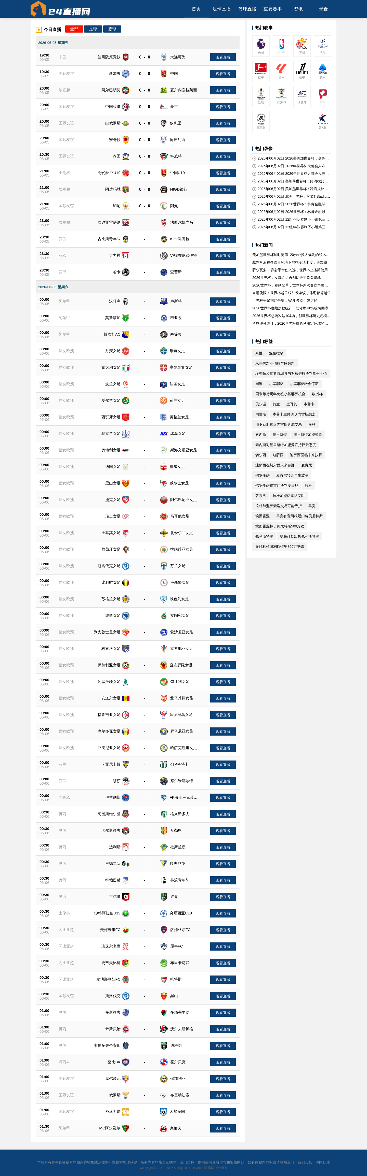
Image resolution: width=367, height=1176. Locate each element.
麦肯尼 (306, 465)
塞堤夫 (176, 334)
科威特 (176, 156)
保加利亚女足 (109, 665)
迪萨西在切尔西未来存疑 (275, 465)
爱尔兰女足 (111, 400)
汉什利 (115, 301)
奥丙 (62, 814)
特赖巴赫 (113, 880)
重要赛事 (273, 8)
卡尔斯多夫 (111, 830)
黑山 (174, 996)
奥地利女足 (111, 450)
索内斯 (260, 435)
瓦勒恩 (176, 830)
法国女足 (177, 384)
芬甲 (62, 272)
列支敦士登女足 (107, 632)
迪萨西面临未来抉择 (306, 455)
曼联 (312, 424)
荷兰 (276, 404)
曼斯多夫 (113, 1012)
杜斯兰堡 (178, 847)
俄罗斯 (115, 1095)
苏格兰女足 (111, 599)
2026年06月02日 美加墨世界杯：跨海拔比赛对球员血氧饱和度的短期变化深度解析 (290, 181)
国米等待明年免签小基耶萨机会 (280, 394)
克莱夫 (175, 1128)
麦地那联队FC (108, 979)
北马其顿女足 (181, 698)
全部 (74, 29)
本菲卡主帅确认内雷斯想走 (294, 414)
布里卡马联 (179, 962)
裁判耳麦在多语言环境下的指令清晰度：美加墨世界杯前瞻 (291, 262)
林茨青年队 (179, 880)
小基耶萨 (276, 384)
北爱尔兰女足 (181, 532)
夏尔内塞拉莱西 (183, 90)
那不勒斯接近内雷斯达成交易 (278, 424)
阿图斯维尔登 (109, 814)
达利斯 (115, 847)
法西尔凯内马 (181, 222)
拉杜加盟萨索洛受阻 (289, 496)
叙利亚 (175, 123)
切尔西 (260, 455)
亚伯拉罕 (276, 353)
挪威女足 (177, 466)
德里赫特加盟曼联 (308, 435)
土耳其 (291, 404)
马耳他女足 (179, 516)
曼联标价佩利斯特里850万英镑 (279, 546)
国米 (259, 384)
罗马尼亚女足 (181, 731)
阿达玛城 (113, 189)
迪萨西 (278, 455)
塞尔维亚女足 (181, 367)
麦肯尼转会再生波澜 (292, 475)
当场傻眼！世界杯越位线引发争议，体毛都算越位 (291, 293)
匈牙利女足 (179, 681)
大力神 (115, 255)
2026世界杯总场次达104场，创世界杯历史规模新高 (291, 316)
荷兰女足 (177, 400)
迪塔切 (176, 1045)
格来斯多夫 (179, 814)
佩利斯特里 (264, 536)
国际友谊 (66, 73)
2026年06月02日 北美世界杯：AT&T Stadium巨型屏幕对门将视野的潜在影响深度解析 (291, 196)
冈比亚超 (66, 929)
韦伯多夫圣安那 (107, 1045)
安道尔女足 (111, 698)
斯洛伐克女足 (109, 566)
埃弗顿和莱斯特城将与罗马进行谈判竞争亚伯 (291, 373)
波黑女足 (113, 615)
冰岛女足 (178, 433)
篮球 (112, 29)
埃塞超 (64, 90)
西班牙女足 (111, 417)
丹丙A (64, 1062)
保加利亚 (178, 1078)
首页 (196, 8)
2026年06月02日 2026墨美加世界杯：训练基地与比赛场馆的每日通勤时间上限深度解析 (290, 158)
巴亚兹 (176, 317)
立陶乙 (64, 797)
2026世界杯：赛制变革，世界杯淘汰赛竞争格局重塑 (290, 285)
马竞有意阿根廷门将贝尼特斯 (299, 516)
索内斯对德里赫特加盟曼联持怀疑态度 (285, 445)
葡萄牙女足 (111, 549)
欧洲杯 (317, 394)
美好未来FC (110, 929)
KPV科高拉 (179, 239)
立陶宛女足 (179, 615)
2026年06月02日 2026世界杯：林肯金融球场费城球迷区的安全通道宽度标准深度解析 (290, 204)
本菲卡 (309, 404)
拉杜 (308, 485)
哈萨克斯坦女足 (183, 747)
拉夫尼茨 (177, 863)
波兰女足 (113, 384)
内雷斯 (260, 414)
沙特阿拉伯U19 (107, 913)
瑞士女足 (113, 516)
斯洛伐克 (113, 996)
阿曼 (174, 206)
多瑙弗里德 (179, 1012)
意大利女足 (111, 367)
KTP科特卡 (179, 764)
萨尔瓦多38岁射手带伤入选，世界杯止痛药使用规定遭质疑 (291, 270)
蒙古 (174, 106)
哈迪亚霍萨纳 (109, 222)
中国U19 (177, 172)
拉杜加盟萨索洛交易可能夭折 (278, 506)
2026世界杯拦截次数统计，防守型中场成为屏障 (290, 308)
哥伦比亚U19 (109, 172)
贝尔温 (260, 404)
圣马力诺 (113, 1111)
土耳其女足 (111, 532)
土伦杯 (64, 172)
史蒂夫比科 (111, 962)
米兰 (259, 353)
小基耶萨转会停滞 (304, 384)
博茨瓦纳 (177, 139)
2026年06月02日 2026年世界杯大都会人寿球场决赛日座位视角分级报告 (290, 166)
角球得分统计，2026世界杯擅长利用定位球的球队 (290, 323)
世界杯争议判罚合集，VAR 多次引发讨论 (285, 300)
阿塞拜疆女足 (109, 681)
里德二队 (113, 863)
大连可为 (178, 57)
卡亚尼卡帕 (111, 764)
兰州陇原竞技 (109, 57)
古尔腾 (115, 896)
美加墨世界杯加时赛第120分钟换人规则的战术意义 (291, 255)
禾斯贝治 (113, 1029)
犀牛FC (176, 946)
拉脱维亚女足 (181, 549)
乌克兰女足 (111, 433)
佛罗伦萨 (262, 475)
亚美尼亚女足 (109, 747)
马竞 (312, 506)
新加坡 (115, 73)
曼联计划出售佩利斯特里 (299, 536)
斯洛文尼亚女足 (183, 450)
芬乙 (62, 239)
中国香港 (113, 106)
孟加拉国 (177, 1111)
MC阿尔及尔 (109, 1128)
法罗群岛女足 (181, 714)
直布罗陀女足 (181, 665)
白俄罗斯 (113, 123)
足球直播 (222, 8)
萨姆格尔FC (180, 929)
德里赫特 (280, 435)
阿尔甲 (64, 301)
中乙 (62, 57)
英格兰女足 (179, 417)
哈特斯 (176, 979)
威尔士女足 (179, 483)
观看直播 (223, 57)
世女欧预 (66, 351)
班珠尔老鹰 (111, 946)
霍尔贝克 (178, 1062)
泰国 (117, 156)
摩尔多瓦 (113, 1078)
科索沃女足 (111, 648)
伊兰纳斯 (113, 797)
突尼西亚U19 (181, 913)
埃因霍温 (262, 516)
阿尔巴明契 (111, 90)
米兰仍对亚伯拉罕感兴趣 (275, 363)
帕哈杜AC (112, 334)
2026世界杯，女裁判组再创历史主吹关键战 (286, 278)
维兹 (174, 896)
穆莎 (117, 781)
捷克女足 (113, 499)
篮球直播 (247, 8)
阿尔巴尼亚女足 (183, 499)
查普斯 (176, 272)
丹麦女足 (113, 351)
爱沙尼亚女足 (181, 632)
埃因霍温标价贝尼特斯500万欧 (279, 526)
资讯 (298, 8)
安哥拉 (115, 139)
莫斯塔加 (113, 317)
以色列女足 (179, 599)
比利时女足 (111, 582)
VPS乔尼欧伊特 (183, 255)
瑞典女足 (177, 351)
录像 (323, 8)
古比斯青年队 (109, 239)
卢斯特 (176, 301)
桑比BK (114, 1062)
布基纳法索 (179, 1095)
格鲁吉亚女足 (109, 714)
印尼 (117, 206)
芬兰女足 (178, 566)
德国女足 (113, 466)
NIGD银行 (179, 189)
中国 (174, 73)
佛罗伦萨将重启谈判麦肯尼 (276, 485)
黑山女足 (113, 483)
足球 (93, 29)
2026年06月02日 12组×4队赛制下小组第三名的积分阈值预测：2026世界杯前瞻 (290, 219)
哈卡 (117, 272)
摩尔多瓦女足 (109, 731)
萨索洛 (260, 496)
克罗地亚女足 (181, 648)
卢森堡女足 (179, 582)
